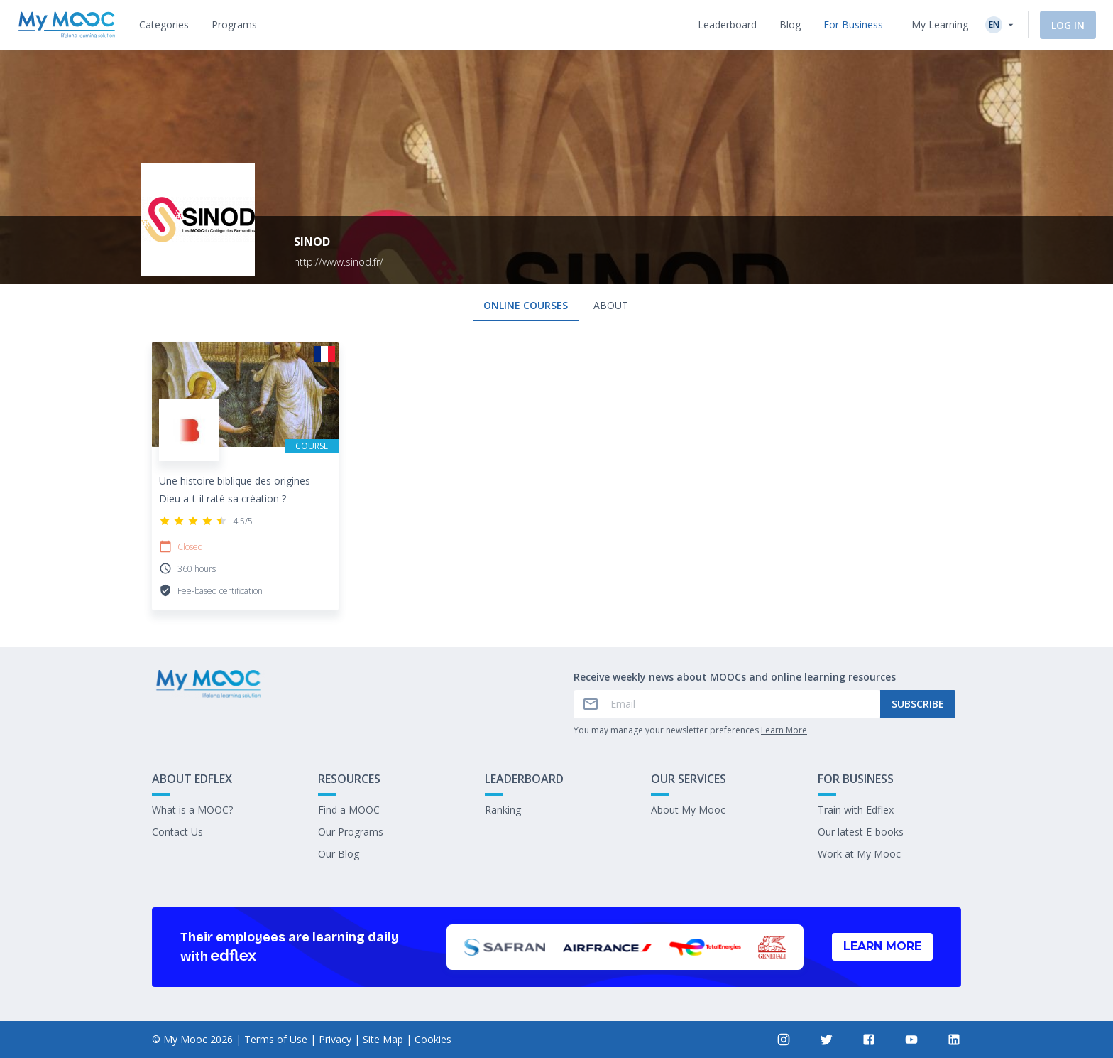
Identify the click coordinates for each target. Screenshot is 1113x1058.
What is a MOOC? (192, 809)
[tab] (164, 25)
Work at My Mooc (859, 853)
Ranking (503, 809)
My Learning (939, 24)
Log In (1068, 25)
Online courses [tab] (525, 305)
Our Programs (350, 831)
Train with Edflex (856, 809)
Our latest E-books (861, 831)
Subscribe (918, 704)
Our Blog (338, 853)
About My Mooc (688, 809)
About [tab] (610, 305)
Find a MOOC (349, 809)
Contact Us (177, 831)
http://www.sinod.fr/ (338, 262)
